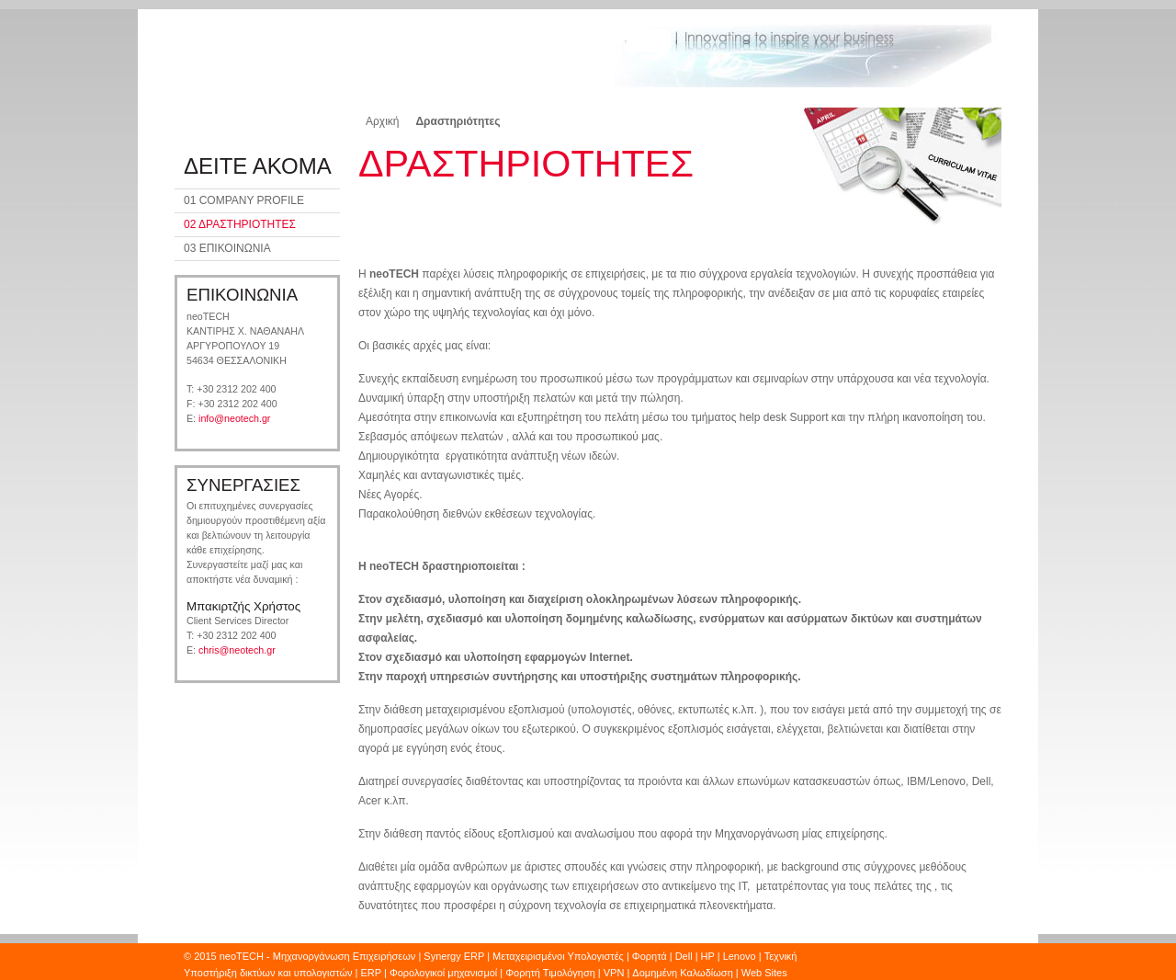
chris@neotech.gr (237, 649)
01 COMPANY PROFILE (244, 200)
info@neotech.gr (234, 418)
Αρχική (382, 121)
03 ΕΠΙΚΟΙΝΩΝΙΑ (227, 248)
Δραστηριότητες (457, 121)
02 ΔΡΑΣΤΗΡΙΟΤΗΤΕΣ (240, 224)
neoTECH (243, 956)
